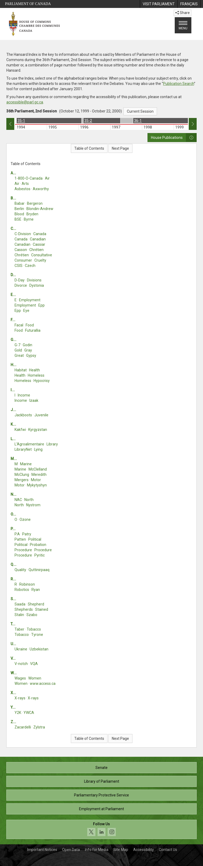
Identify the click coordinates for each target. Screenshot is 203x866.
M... (14, 459)
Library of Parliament (101, 781)
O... (13, 514)
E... (13, 295)
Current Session (140, 111)
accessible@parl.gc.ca (24, 102)
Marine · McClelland (31, 469)
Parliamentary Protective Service (101, 795)
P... (13, 529)
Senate (101, 767)
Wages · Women (28, 678)
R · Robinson (25, 584)
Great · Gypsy (25, 355)
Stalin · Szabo (26, 615)
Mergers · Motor (28, 480)
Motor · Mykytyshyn (31, 485)
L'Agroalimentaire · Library (36, 444)
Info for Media (96, 849)
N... (13, 494)
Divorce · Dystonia (29, 285)
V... (13, 658)
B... (13, 198)
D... (13, 275)
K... (13, 424)
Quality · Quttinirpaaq (32, 570)
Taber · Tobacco (28, 629)
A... (13, 173)
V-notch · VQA (26, 664)
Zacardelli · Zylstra (30, 727)
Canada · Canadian (30, 239)
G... (13, 340)
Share (182, 13)
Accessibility (143, 849)
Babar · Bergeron (29, 203)
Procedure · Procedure (33, 550)
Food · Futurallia (27, 330)
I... (13, 390)
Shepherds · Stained (31, 609)
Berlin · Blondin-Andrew (34, 209)
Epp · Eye (22, 310)
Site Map (120, 849)
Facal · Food (24, 325)
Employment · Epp (30, 305)
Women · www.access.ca (35, 683)
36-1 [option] (138, 120)
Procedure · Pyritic (30, 555)
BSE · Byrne (24, 219)
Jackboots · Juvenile (31, 415)
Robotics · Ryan (27, 589)
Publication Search (178, 83)
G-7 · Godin (23, 345)
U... (13, 644)
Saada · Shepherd (29, 604)
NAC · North (24, 500)
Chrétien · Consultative (33, 255)
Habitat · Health (27, 370)
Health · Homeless (29, 375)
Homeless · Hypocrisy (32, 381)
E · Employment (27, 300)
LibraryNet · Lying (29, 449)
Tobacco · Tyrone (29, 634)
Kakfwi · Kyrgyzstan (31, 429)
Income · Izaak (26, 400)
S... (13, 599)
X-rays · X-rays (27, 698)
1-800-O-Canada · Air (32, 178)
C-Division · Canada (30, 234)
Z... (13, 722)
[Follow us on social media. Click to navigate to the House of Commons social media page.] (101, 829)
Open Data (71, 849)
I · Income (22, 395)
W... (14, 673)
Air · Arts (22, 183)
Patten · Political (28, 539)
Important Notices (42, 849)
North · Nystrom (27, 505)
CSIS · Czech (25, 265)
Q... (13, 564)
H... (13, 365)
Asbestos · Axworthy (32, 189)
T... (13, 624)
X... (13, 693)
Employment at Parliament (101, 809)
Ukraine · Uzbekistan (31, 649)
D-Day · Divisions (28, 280)
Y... (13, 707)
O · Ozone (23, 519)
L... (13, 439)
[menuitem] (158, 4)
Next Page (120, 148)
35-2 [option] (88, 120)
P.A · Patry (23, 534)
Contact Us (168, 849)
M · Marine (23, 464)
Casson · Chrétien (29, 250)
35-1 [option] (21, 120)
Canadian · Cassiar (30, 244)
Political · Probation (30, 545)
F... (13, 320)
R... (13, 579)
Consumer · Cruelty (30, 260)
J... (13, 410)
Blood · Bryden (26, 214)
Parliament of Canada (28, 4)
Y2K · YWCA (24, 712)
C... (13, 228)
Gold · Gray (23, 350)
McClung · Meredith (31, 474)
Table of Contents (89, 148)
